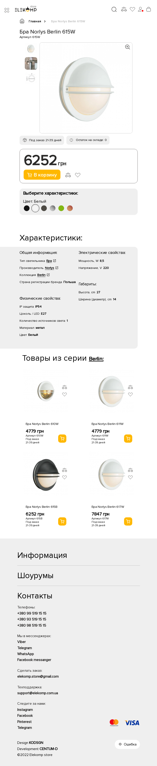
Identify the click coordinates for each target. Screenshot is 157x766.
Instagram (25, 709)
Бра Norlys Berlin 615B (41, 507)
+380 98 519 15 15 (31, 625)
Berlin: (96, 359)
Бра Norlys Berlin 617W (108, 507)
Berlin (41, 275)
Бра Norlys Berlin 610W (42, 424)
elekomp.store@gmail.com (38, 676)
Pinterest (24, 722)
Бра (49, 261)
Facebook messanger (34, 660)
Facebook (25, 715)
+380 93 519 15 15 (31, 619)
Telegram (24, 648)
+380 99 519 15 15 (31, 613)
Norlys (49, 268)
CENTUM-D (49, 749)
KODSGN (36, 742)
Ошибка (130, 744)
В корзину (42, 175)
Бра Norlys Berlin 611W (107, 424)
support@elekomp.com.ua (37, 693)
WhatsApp (25, 654)
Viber (21, 642)
